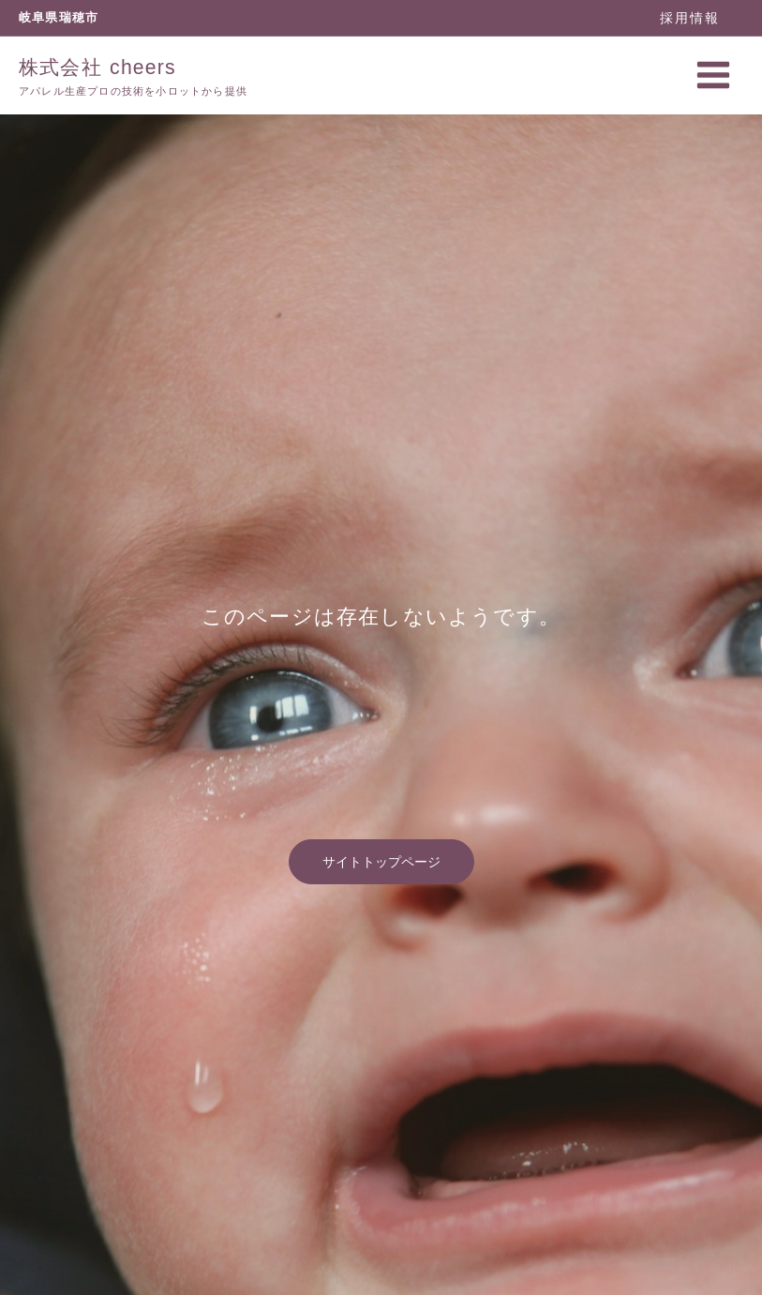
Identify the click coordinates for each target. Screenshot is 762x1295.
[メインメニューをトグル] (713, 73)
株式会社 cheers (94, 65)
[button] (689, 17)
